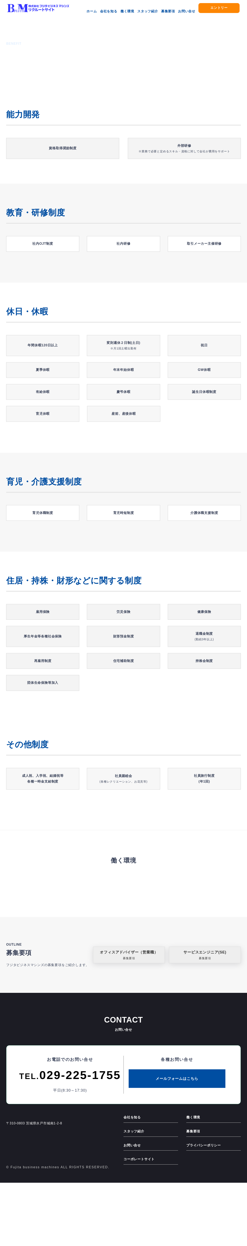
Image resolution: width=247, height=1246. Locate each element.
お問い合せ (186, 11)
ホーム (91, 11)
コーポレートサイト (139, 1222)
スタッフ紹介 (147, 11)
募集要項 (168, 11)
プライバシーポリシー (203, 1208)
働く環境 (127, 11)
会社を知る (108, 11)
